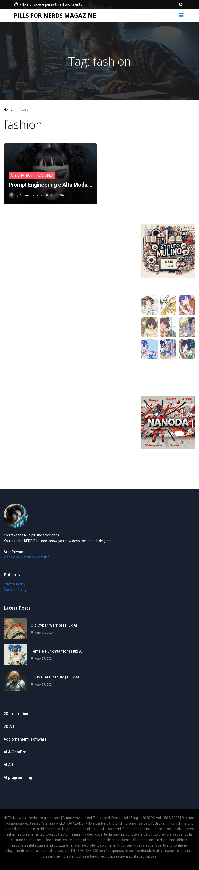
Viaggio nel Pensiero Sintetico (27, 557)
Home (8, 109)
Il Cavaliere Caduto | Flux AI (55, 677)
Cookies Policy (15, 589)
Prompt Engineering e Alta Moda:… (50, 185)
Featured (45, 176)
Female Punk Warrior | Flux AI (57, 651)
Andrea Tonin (28, 195)
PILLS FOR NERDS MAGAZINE (55, 15)
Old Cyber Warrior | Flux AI (54, 625)
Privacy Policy (14, 584)
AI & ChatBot (22, 176)
